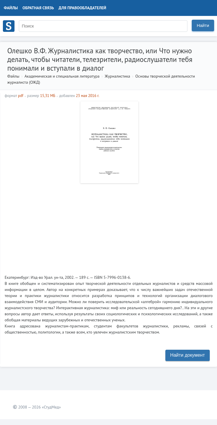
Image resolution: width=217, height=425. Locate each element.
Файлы (11, 7)
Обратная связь (38, 7)
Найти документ (187, 355)
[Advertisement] (108, 226)
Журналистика (117, 76)
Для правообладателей (82, 7)
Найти (203, 25)
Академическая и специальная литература (62, 76)
